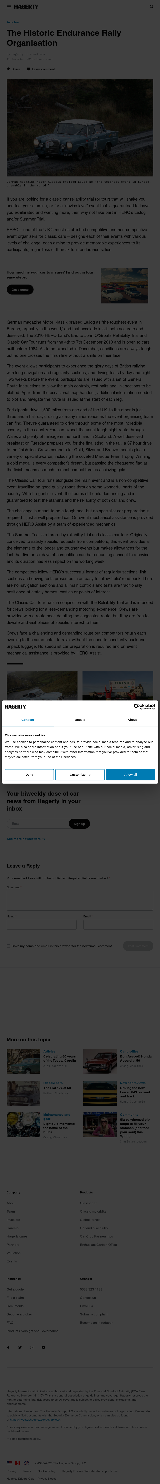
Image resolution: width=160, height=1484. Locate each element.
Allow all (130, 774)
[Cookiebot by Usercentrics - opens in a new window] (137, 707)
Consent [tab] (27, 719)
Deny (29, 774)
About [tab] (132, 719)
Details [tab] (80, 719)
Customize (80, 774)
